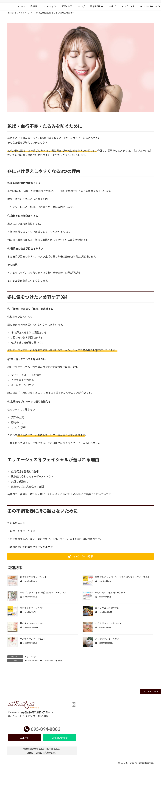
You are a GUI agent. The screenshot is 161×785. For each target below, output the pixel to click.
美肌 (60, 660)
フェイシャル (48, 660)
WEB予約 (24, 738)
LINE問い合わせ (60, 738)
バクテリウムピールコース (108, 623)
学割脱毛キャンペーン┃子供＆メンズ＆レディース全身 (122, 577)
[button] (80, 556)
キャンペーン (30, 657)
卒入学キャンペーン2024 (32, 638)
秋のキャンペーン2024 (31, 623)
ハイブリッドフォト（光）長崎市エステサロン (43, 592)
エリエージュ (127, 764)
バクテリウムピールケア (107, 638)
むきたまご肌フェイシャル (33, 577)
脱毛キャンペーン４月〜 (32, 608)
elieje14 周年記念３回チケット (110, 592)
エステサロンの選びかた (107, 608)
